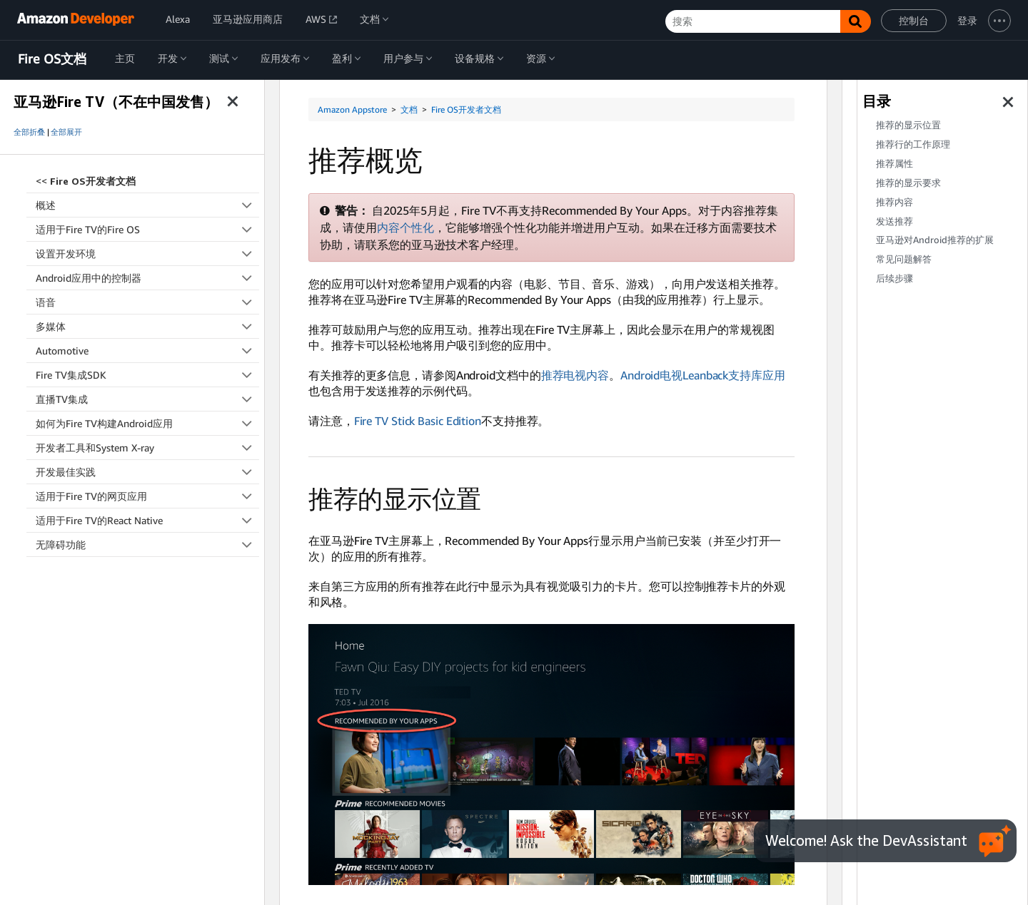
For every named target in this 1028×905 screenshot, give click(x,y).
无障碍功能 (147, 544)
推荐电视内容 (575, 375)
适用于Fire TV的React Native (147, 520)
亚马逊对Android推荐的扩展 (935, 240)
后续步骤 (894, 278)
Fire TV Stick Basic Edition (417, 421)
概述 (147, 205)
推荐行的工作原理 (913, 144)
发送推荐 (894, 221)
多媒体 (147, 326)
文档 (409, 109)
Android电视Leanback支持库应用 (702, 375)
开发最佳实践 (147, 472)
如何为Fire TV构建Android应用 (147, 423)
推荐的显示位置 (908, 125)
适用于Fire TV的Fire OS (147, 229)
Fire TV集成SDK (147, 375)
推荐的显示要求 (908, 183)
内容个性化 (405, 227)
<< (86, 181)
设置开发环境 (147, 253)
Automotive (147, 350)
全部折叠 (29, 132)
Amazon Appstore (352, 109)
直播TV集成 (147, 399)
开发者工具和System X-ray (147, 447)
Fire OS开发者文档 (466, 109)
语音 (147, 302)
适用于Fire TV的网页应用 (147, 496)
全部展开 (66, 132)
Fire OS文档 (52, 59)
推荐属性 (894, 163)
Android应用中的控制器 (147, 278)
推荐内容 (894, 202)
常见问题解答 (904, 259)
